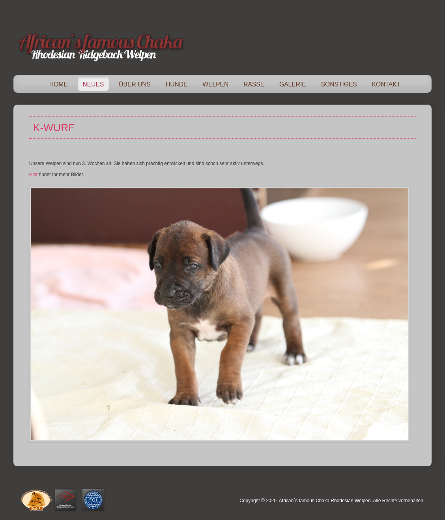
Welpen (215, 84)
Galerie (292, 84)
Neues (93, 84)
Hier (33, 174)
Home (58, 84)
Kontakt (386, 84)
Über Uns (135, 84)
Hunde (176, 84)
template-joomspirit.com (442, 490)
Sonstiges (339, 84)
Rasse (253, 84)
